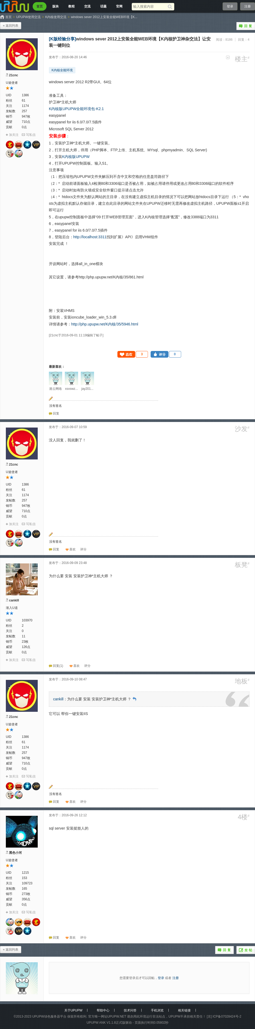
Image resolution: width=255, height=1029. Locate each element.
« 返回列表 (10, 25)
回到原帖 (134, 699)
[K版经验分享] (62, 39)
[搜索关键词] (149, 7)
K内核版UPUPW (76, 156)
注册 (247, 6)
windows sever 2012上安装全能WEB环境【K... (104, 17)
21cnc (13, 75)
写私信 (31, 135)
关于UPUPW (73, 1010)
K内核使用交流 (55, 17)
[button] (132, 354)
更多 (228, 57)
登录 (230, 6)
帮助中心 (103, 1010)
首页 (39, 6)
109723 (27, 883)
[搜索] (171, 6)
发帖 (245, 950)
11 (23, 636)
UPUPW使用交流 (28, 17)
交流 (87, 6)
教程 (71, 6)
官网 (119, 6)
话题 (103, 6)
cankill (14, 600)
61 (23, 100)
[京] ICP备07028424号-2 (224, 1016)
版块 (55, 6)
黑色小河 (15, 853)
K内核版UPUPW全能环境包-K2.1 (76, 109)
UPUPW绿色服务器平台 (49, 1016)
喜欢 (72, 549)
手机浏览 (157, 1010)
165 (24, 888)
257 (24, 111)
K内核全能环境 (62, 70)
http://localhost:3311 (90, 237)
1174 (25, 106)
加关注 (14, 135)
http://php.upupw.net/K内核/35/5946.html (104, 324)
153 (24, 878)
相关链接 (184, 1010)
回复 (245, 26)
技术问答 (130, 1010)
